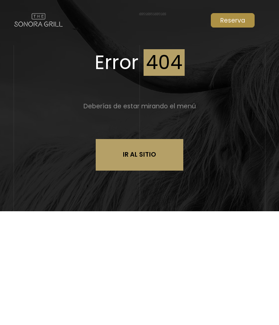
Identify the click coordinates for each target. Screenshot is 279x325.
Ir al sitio (139, 154)
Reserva (232, 20)
